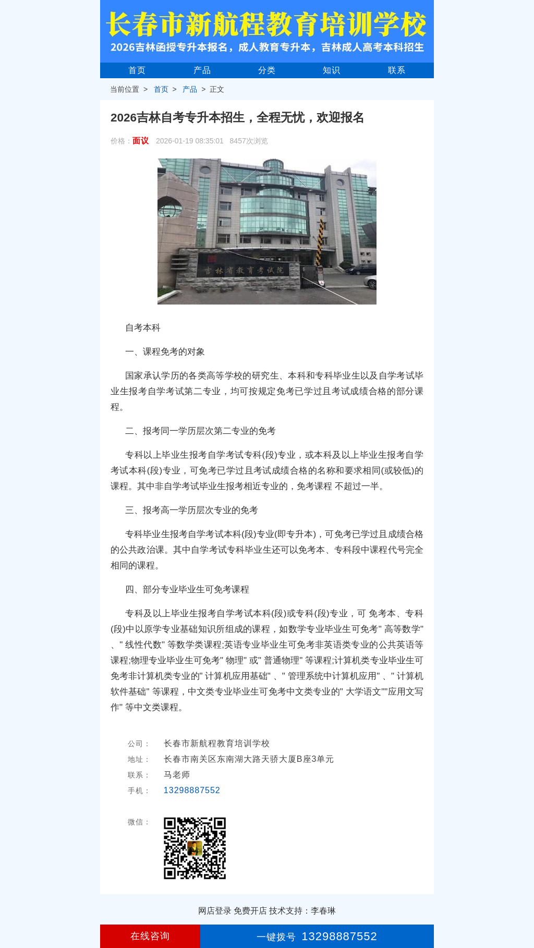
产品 (202, 70)
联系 (397, 70)
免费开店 (250, 910)
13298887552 (192, 790)
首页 (137, 70)
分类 (267, 70)
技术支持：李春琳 (302, 910)
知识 (332, 70)
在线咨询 (150, 936)
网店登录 (215, 910)
